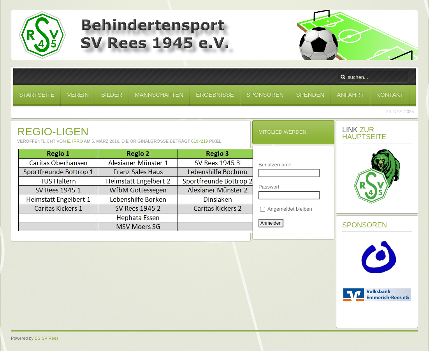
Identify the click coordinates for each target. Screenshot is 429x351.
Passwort (268, 187)
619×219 (199, 141)
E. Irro (75, 141)
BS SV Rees (46, 338)
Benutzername (275, 165)
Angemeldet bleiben (286, 209)
